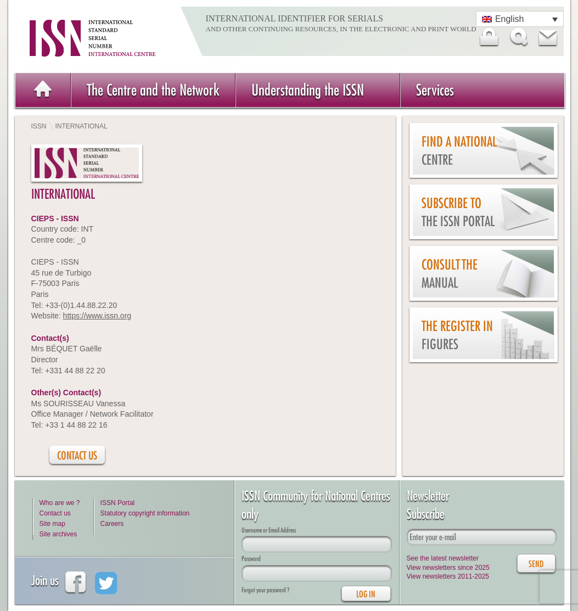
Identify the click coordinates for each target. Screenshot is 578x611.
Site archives (58, 534)
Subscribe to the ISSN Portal (458, 212)
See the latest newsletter (443, 558)
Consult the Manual (450, 274)
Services (435, 89)
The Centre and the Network (153, 89)
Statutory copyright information (145, 513)
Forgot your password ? (265, 590)
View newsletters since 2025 (448, 567)
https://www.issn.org (97, 315)
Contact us (55, 513)
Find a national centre (459, 151)
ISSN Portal (117, 503)
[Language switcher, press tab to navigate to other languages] (520, 19)
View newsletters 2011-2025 (448, 576)
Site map (52, 524)
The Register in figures (457, 335)
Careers (112, 524)
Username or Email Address (269, 530)
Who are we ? (60, 503)
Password (251, 558)
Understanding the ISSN (307, 89)
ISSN (39, 126)
